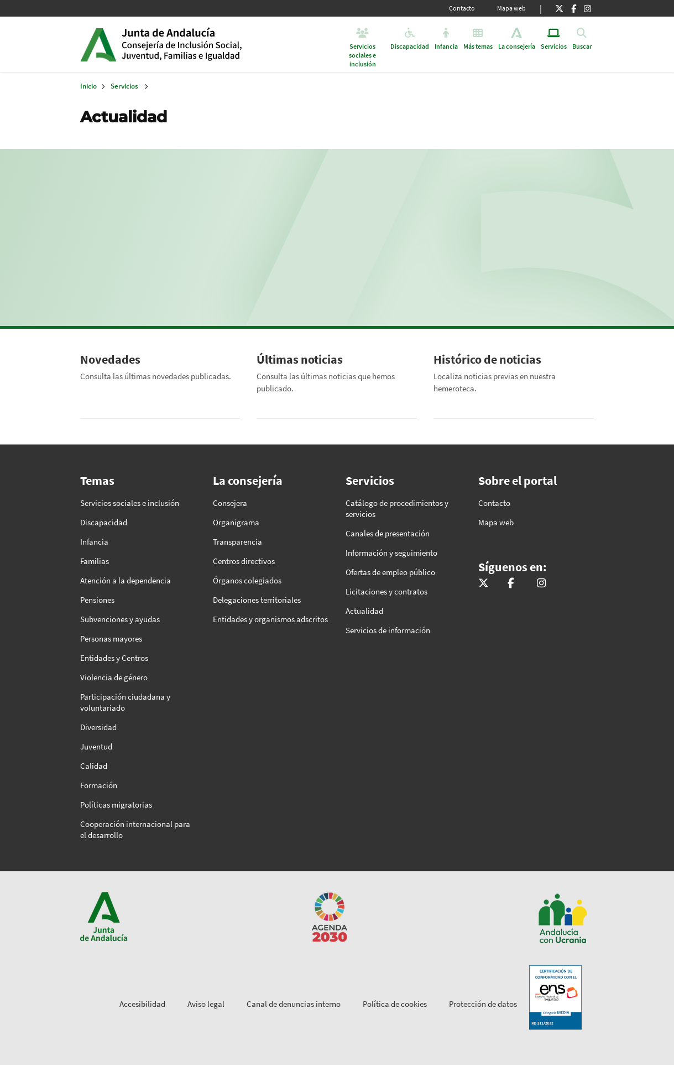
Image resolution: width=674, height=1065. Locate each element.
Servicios (124, 86)
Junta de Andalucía (98, 44)
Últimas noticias (300, 359)
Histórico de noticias (487, 359)
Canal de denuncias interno (294, 1004)
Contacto (462, 8)
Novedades (110, 359)
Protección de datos (483, 1004)
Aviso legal (205, 1004)
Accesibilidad (142, 1004)
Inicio (206, 44)
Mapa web (511, 8)
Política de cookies (395, 1004)
